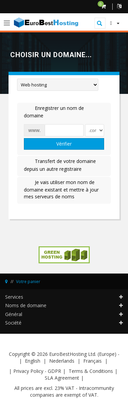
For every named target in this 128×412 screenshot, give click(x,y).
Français (92, 361)
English (32, 361)
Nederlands (61, 361)
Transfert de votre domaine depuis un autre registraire (60, 165)
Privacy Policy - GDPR (37, 371)
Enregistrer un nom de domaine (54, 112)
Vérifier (64, 144)
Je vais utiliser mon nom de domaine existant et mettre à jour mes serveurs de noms (61, 189)
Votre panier (28, 281)
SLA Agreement (62, 378)
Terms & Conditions (91, 371)
